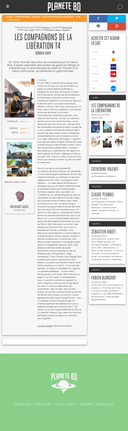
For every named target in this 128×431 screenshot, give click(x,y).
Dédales (94, 210)
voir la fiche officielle (44, 326)
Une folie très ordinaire (107, 210)
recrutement (86, 404)
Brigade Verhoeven (104, 242)
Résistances (95, 207)
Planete (64, 7)
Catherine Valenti (104, 169)
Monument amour (98, 297)
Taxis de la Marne (106, 204)
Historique (66, 30)
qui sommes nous (23, 404)
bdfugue (104, 74)
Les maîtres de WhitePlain (112, 294)
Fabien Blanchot (103, 278)
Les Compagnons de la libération (103, 176)
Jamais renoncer (109, 248)
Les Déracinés (96, 259)
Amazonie (107, 259)
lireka (104, 88)
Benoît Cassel (21, 207)
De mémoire (113, 291)
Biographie (50, 30)
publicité (71, 404)
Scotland (110, 239)
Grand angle (67, 27)
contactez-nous (43, 404)
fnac (104, 60)
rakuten (104, 81)
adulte (31, 30)
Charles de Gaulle (112, 297)
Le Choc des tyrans (98, 239)
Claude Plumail (102, 194)
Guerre (57, 30)
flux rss (59, 404)
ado (26, 30)
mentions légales (105, 404)
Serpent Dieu (117, 259)
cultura (104, 67)
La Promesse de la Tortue (110, 288)
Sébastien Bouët (103, 232)
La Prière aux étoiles (104, 250)
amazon (104, 52)
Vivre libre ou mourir (109, 207)
